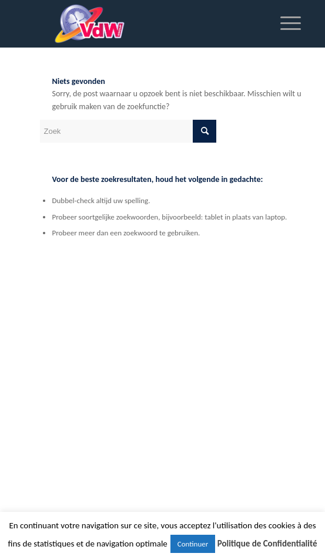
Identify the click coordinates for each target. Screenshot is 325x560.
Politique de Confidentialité (267, 543)
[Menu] (285, 23)
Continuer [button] (192, 543)
